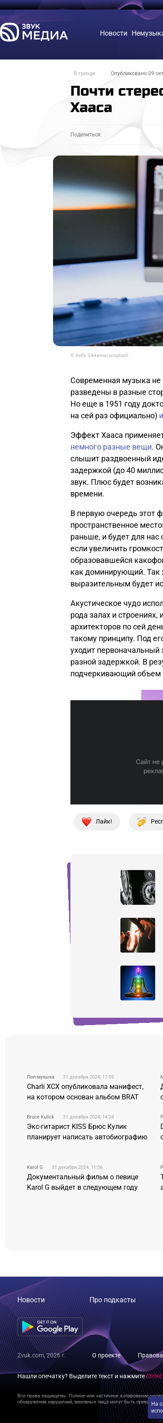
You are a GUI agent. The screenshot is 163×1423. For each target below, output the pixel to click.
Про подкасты (113, 1300)
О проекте (106, 1355)
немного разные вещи (111, 446)
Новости (31, 1300)
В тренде (84, 73)
